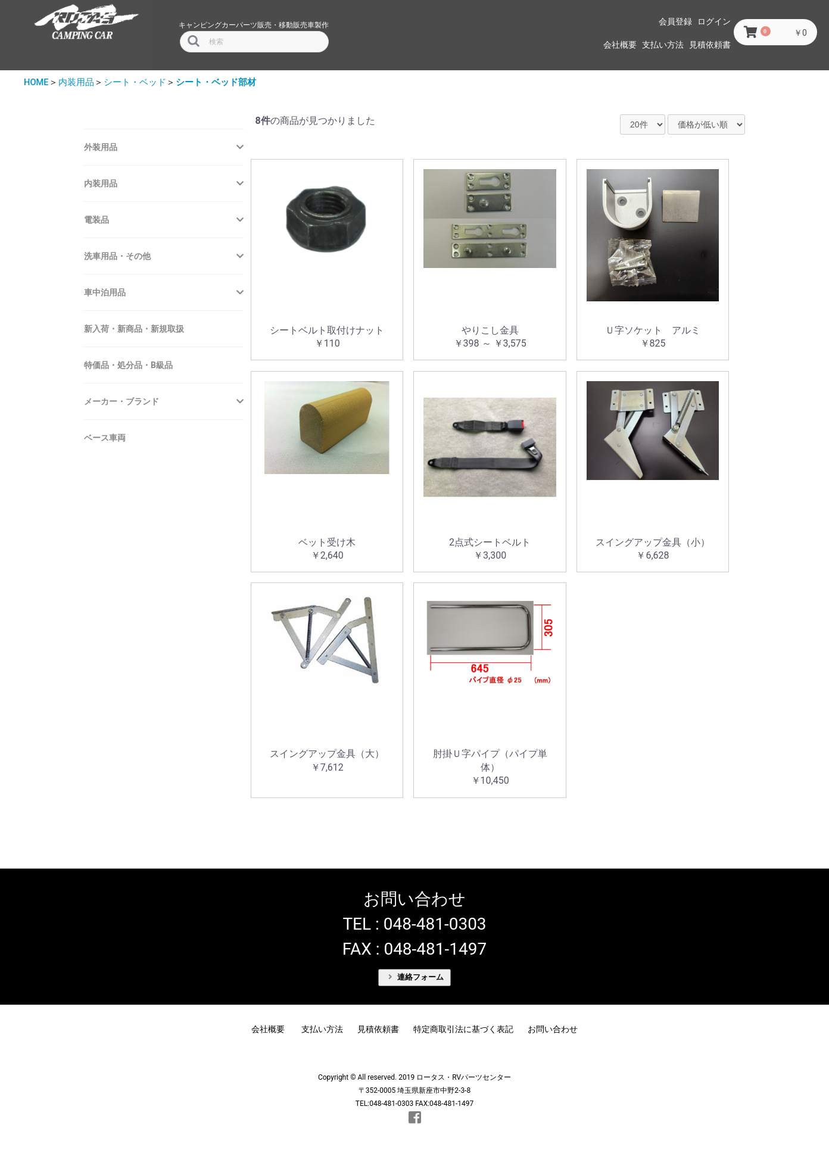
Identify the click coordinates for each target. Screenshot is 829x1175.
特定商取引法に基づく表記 (463, 1029)
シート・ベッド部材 (216, 82)
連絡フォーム (416, 977)
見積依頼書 (710, 44)
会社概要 (620, 44)
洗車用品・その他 (117, 256)
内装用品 (76, 82)
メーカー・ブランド (121, 401)
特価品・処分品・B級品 (128, 365)
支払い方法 (663, 44)
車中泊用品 (105, 292)
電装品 (96, 220)
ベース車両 (105, 437)
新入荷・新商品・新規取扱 (134, 329)
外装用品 (100, 147)
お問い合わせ (553, 1029)
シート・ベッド (135, 82)
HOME (36, 82)
